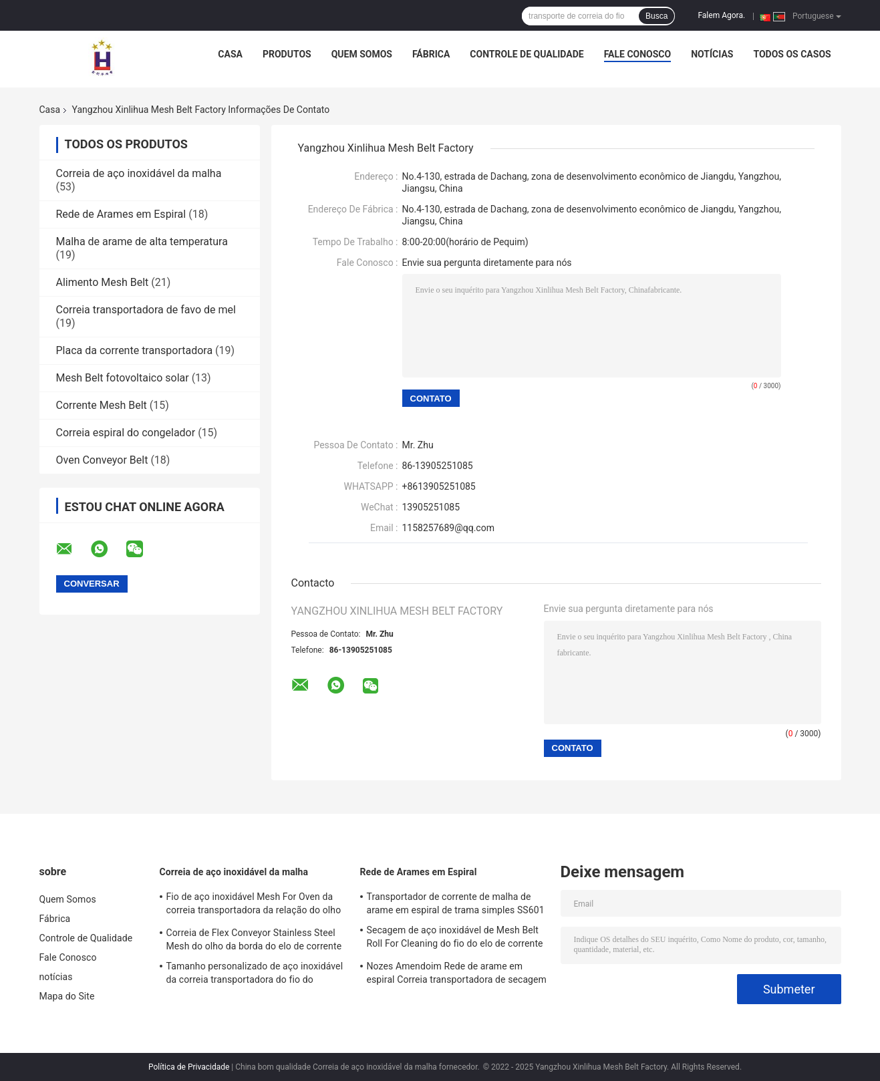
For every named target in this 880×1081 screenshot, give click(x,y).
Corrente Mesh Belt (101, 405)
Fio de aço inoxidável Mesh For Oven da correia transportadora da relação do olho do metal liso (253, 905)
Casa (230, 54)
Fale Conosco (638, 54)
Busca (656, 16)
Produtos (287, 54)
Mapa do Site (67, 996)
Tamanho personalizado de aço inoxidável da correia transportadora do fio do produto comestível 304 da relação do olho (256, 975)
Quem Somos (361, 54)
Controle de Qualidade (526, 54)
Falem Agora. (721, 15)
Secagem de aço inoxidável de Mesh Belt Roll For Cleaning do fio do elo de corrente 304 (455, 939)
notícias (712, 54)
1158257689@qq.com (448, 527)
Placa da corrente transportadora (134, 350)
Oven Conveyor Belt (102, 460)
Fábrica (431, 54)
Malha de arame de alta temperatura (142, 241)
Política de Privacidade (188, 1067)
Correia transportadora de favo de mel (146, 309)
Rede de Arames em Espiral (121, 214)
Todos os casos (792, 54)
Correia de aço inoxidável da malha (139, 173)
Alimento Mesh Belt (102, 282)
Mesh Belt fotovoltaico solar (122, 377)
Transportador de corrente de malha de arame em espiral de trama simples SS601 (456, 903)
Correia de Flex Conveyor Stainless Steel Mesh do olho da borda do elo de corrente (254, 939)
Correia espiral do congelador (126, 432)
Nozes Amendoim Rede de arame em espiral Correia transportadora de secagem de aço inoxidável (457, 975)
